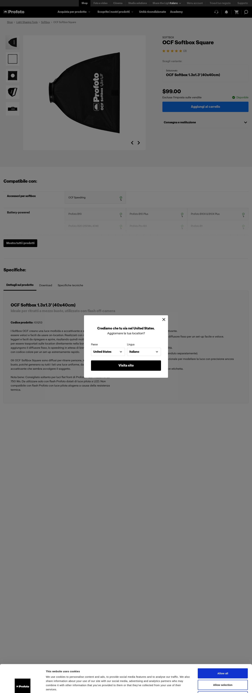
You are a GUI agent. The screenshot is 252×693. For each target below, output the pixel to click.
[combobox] (108, 352)
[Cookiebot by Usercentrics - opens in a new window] (22, 686)
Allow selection (223, 658)
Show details (184, 686)
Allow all (222, 647)
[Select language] (175, 3)
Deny (222, 670)
